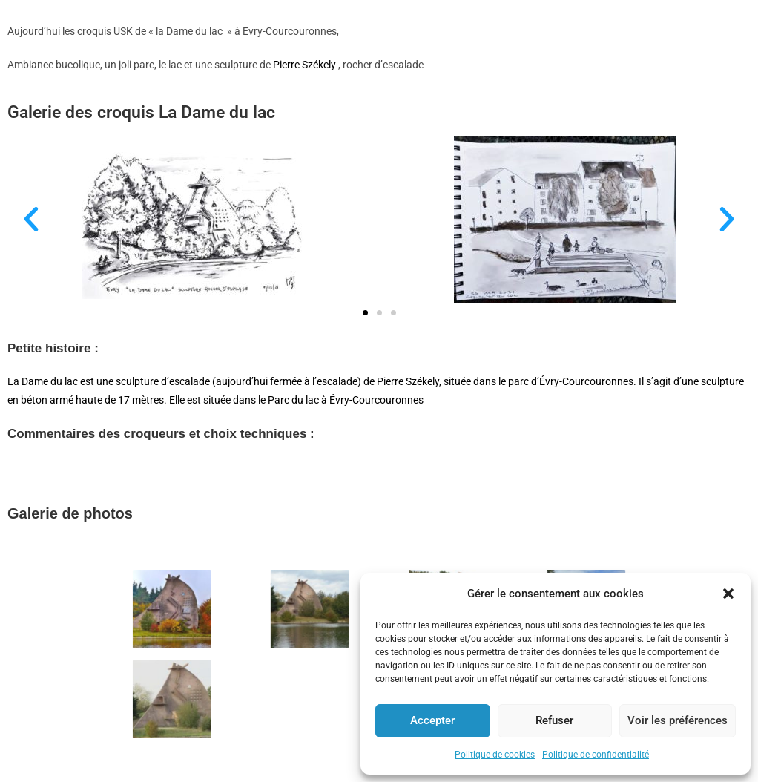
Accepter (432, 720)
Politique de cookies (495, 754)
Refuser (554, 720)
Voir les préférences (677, 720)
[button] (728, 593)
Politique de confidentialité (595, 754)
